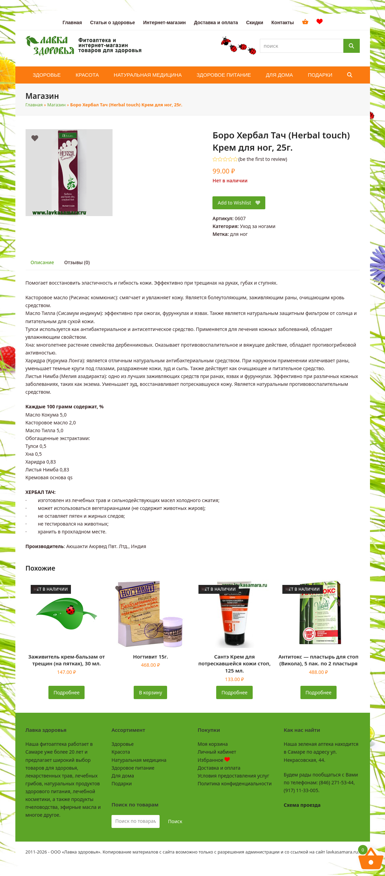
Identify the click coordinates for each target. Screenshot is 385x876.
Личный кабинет (217, 752)
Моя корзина (213, 744)
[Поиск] (351, 46)
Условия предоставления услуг (233, 775)
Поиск (175, 821)
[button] (349, 75)
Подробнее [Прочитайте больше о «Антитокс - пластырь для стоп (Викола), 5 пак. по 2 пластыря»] (318, 692)
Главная (34, 105)
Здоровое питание (133, 768)
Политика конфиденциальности (235, 783)
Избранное (214, 760)
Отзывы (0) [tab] (77, 262)
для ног (239, 234)
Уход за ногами (258, 226)
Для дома (123, 775)
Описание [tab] (42, 262)
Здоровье (123, 744)
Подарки (122, 783)
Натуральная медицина (139, 760)
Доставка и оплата (219, 768)
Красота (121, 752)
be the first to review (263, 159)
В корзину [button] (150, 692)
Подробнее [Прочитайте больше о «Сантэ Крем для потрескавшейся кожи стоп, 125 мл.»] (235, 692)
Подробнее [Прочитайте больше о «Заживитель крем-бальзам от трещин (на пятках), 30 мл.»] (66, 692)
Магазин (56, 105)
